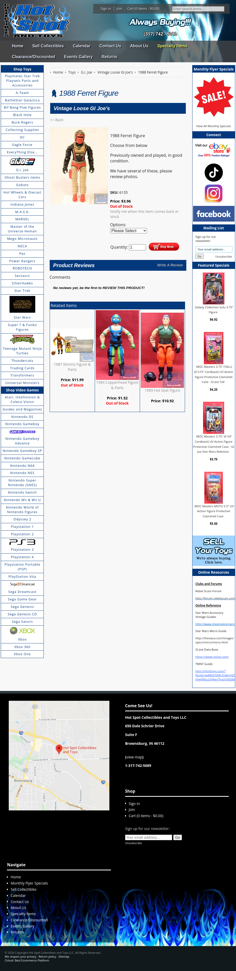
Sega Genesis (22, 606)
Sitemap (63, 956)
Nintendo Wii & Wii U (22, 499)
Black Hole (22, 114)
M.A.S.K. (22, 211)
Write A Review (170, 265)
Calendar (81, 46)
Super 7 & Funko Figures (22, 327)
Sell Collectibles (48, 46)
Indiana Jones (22, 204)
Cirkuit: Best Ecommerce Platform (27, 960)
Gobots (22, 184)
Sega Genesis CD (22, 614)
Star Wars (22, 317)
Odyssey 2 (22, 519)
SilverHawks (22, 283)
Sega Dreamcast (22, 591)
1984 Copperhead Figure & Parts (117, 385)
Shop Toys (22, 69)
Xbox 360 (22, 646)
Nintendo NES (22, 472)
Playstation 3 (22, 549)
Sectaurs (22, 275)
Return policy (47, 956)
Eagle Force (22, 144)
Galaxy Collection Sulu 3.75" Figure (214, 309)
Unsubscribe (223, 256)
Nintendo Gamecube (22, 458)
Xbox (22, 639)
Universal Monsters (22, 382)
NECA (22, 246)
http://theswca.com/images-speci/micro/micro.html (214, 640)
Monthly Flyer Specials (29, 883)
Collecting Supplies (22, 129)
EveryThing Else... (22, 152)
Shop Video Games (22, 390)
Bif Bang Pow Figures (22, 107)
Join (119, 8)
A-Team (22, 92)
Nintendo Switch (22, 492)
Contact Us (110, 46)
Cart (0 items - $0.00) (143, 8)
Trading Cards (22, 368)
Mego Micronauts (22, 238)
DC (22, 137)
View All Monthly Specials (213, 126)
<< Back (57, 119)
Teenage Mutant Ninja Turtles (22, 350)
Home (17, 46)
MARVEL (22, 219)
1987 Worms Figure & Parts (72, 367)
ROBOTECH (22, 268)
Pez (22, 253)
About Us (139, 46)
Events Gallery (78, 57)
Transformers (22, 375)
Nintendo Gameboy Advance (22, 440)
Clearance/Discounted (33, 57)
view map (134, 757)
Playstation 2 (22, 534)
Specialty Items (172, 46)
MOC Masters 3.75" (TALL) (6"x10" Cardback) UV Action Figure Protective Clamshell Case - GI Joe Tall (213, 374)
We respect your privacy (20, 956)
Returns (109, 57)
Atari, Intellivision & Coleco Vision (22, 399)
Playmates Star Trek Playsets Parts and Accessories (22, 81)
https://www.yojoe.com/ (212, 657)
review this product (123, 288)
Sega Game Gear (22, 599)
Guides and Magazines (22, 409)
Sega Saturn (22, 621)
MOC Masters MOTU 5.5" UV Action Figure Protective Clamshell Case (214, 511)
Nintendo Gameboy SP (22, 450)
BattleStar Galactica (22, 100)
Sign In (106, 8)
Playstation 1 (22, 526)
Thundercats (22, 360)
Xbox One (22, 654)
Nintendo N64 (22, 465)
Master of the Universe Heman (22, 228)
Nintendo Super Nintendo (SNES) (22, 482)
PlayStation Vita (22, 576)
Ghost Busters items (22, 177)
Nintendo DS (22, 416)
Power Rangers (22, 261)
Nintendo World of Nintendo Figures (22, 509)
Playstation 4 (22, 557)
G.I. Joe (22, 170)
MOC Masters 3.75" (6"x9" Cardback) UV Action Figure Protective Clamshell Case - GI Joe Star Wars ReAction (213, 443)
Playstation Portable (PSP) (22, 566)
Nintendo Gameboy (22, 424)
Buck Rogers (22, 122)
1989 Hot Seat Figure (162, 390)
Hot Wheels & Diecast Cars (22, 194)
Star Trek (22, 290)
